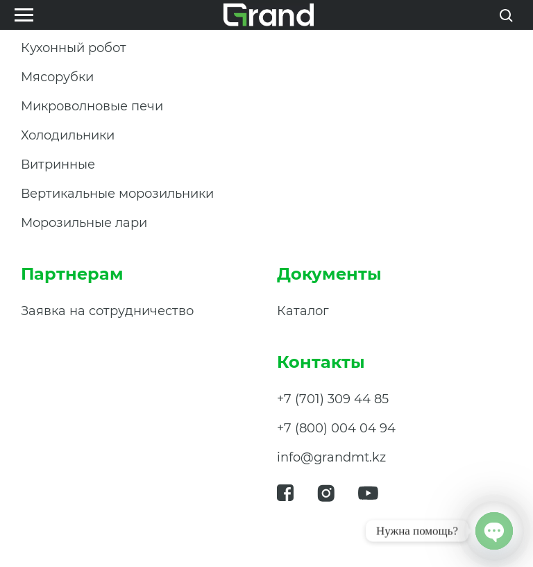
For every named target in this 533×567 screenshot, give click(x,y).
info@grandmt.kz (331, 457)
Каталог (303, 311)
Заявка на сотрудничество (107, 311)
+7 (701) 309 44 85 (333, 399)
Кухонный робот (73, 48)
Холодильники (68, 135)
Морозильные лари (84, 222)
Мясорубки (57, 77)
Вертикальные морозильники (117, 193)
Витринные (58, 164)
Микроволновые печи (92, 106)
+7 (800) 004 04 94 (336, 428)
